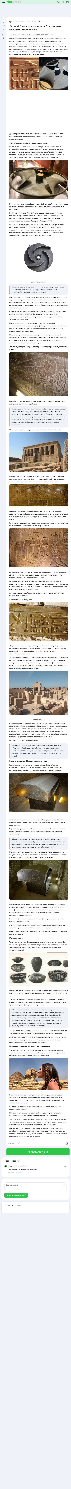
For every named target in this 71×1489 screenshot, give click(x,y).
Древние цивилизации (41, 34)
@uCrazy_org (38, 1152)
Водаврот (11, 1166)
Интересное (37, 21)
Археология (26, 34)
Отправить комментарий (16, 1195)
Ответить (19, 1173)
